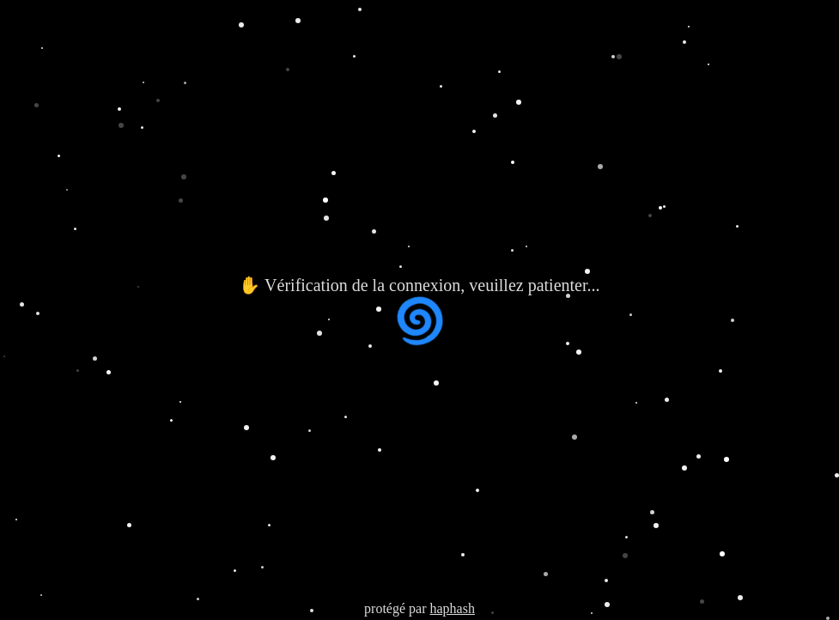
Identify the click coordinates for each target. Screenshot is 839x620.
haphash (451, 608)
